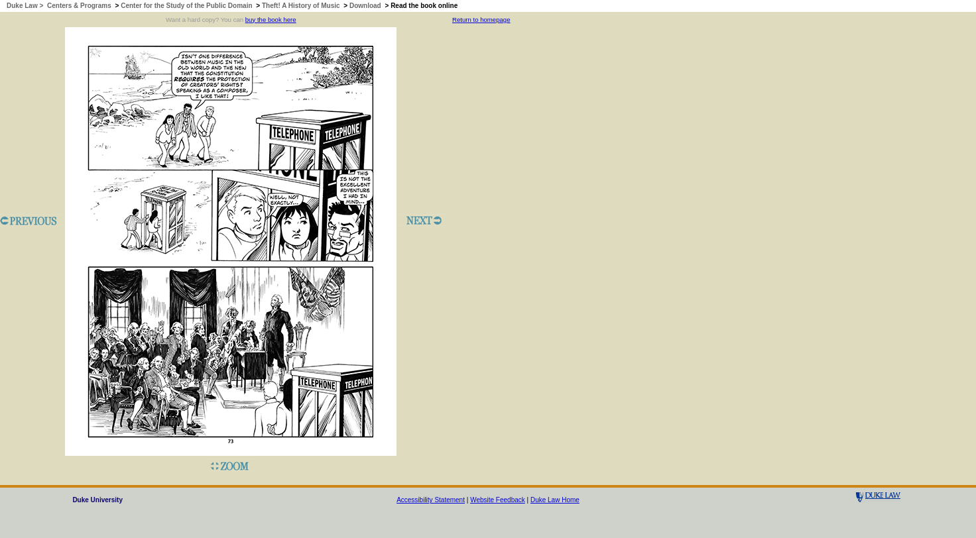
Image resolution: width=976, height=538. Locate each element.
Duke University (97, 500)
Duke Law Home (555, 500)
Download (365, 5)
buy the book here (270, 19)
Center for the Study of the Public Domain (186, 5)
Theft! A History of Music (301, 5)
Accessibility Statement (430, 500)
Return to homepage (481, 19)
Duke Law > (26, 5)
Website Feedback (497, 500)
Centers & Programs (79, 5)
